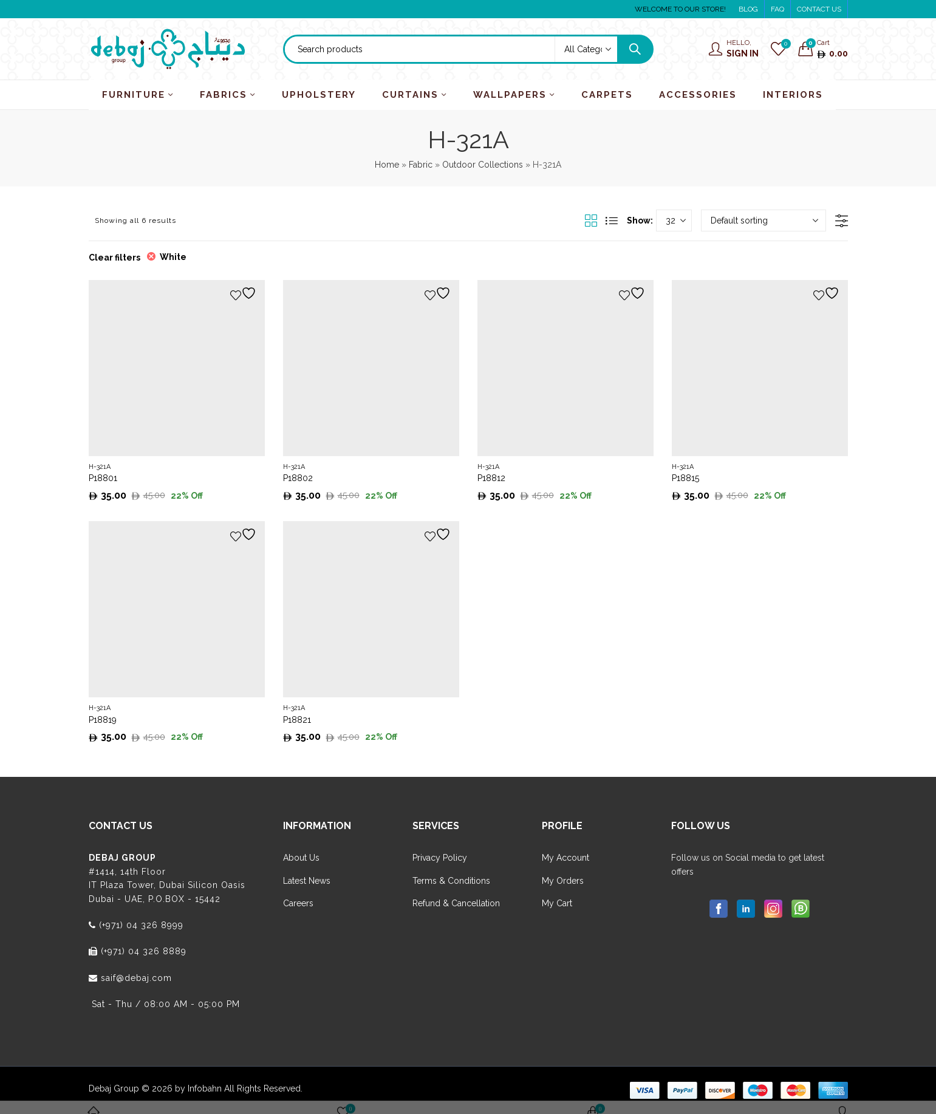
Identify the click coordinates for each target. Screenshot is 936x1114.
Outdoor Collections (482, 164)
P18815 (685, 478)
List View (612, 220)
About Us (301, 858)
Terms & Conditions (451, 881)
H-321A (100, 467)
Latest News (306, 881)
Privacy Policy (439, 858)
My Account (565, 858)
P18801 (103, 478)
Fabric (420, 164)
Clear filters (114, 257)
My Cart (557, 903)
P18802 (298, 478)
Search (634, 49)
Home (387, 164)
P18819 (103, 720)
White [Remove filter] (173, 257)
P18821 (297, 720)
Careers (298, 903)
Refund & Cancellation (456, 903)
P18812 (491, 478)
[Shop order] (763, 220)
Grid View (591, 220)
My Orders (563, 881)
